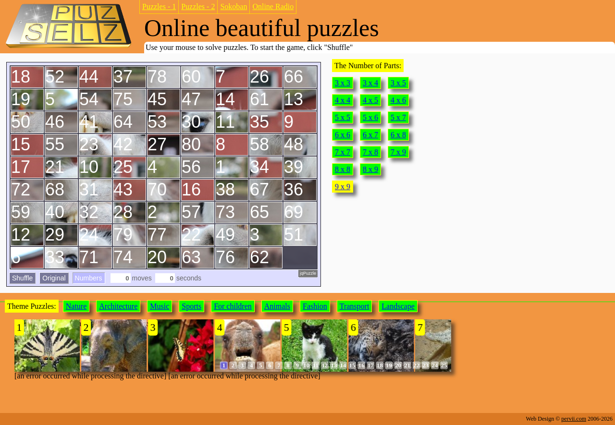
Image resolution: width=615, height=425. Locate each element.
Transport (354, 306)
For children (233, 306)
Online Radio (273, 6)
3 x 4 (370, 83)
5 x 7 (398, 117)
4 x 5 (370, 100)
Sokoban (233, 6)
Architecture (118, 306)
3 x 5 (398, 83)
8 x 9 (370, 169)
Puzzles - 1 (159, 6)
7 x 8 (370, 152)
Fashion (315, 306)
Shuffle (22, 278)
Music (159, 306)
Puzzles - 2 (198, 6)
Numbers (88, 278)
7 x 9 (398, 152)
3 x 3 (342, 83)
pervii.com (573, 418)
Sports (191, 306)
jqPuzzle (308, 273)
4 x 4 (342, 100)
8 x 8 (342, 169)
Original (53, 278)
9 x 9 (342, 186)
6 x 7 (370, 135)
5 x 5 (342, 117)
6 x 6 (342, 135)
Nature (76, 306)
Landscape (397, 306)
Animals (277, 306)
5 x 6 (370, 117)
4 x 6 (398, 100)
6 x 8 (398, 135)
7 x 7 (342, 152)
